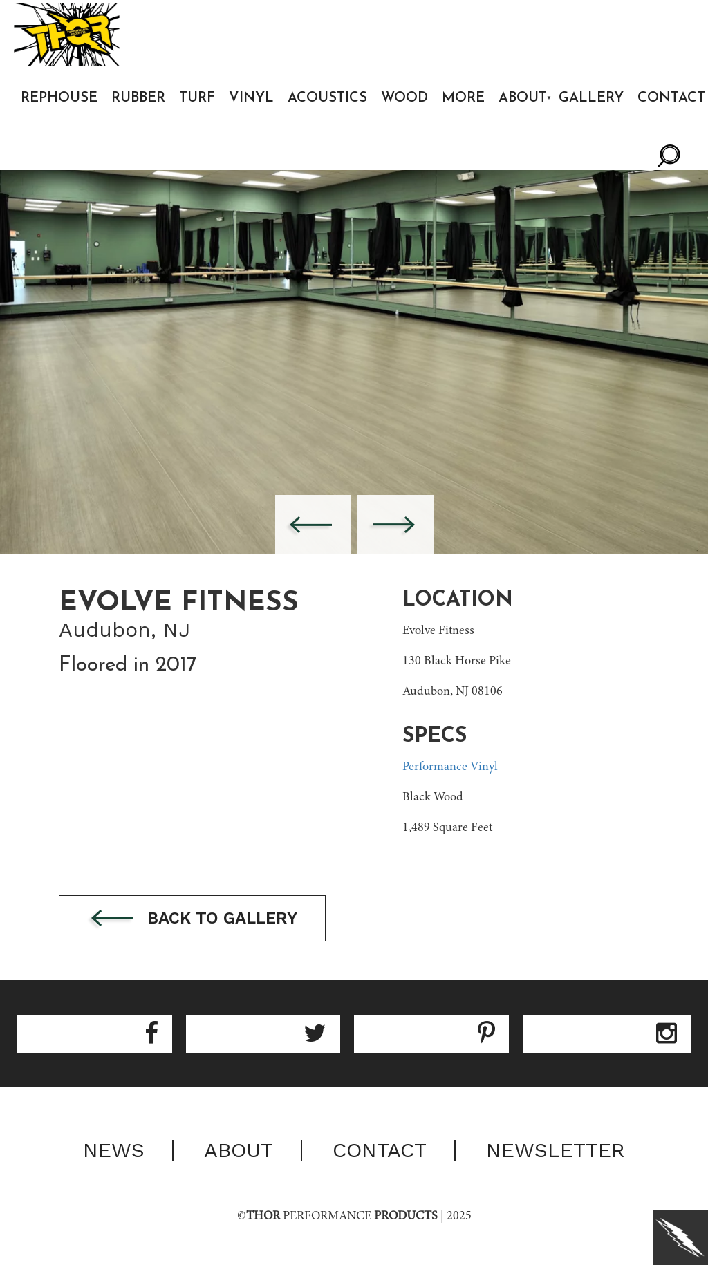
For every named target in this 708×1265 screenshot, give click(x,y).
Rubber (138, 98)
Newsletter (555, 1150)
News (114, 1150)
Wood (404, 98)
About (523, 98)
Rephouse (59, 98)
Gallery (591, 98)
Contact (380, 1150)
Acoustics (327, 98)
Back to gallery (192, 919)
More (463, 98)
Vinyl (251, 98)
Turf (197, 98)
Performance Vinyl (450, 767)
